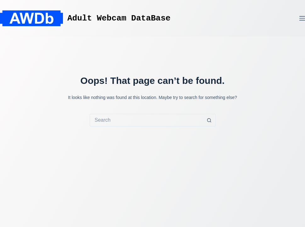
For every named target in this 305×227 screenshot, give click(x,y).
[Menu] (302, 18)
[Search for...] (146, 120)
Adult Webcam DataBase (119, 18)
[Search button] (209, 120)
